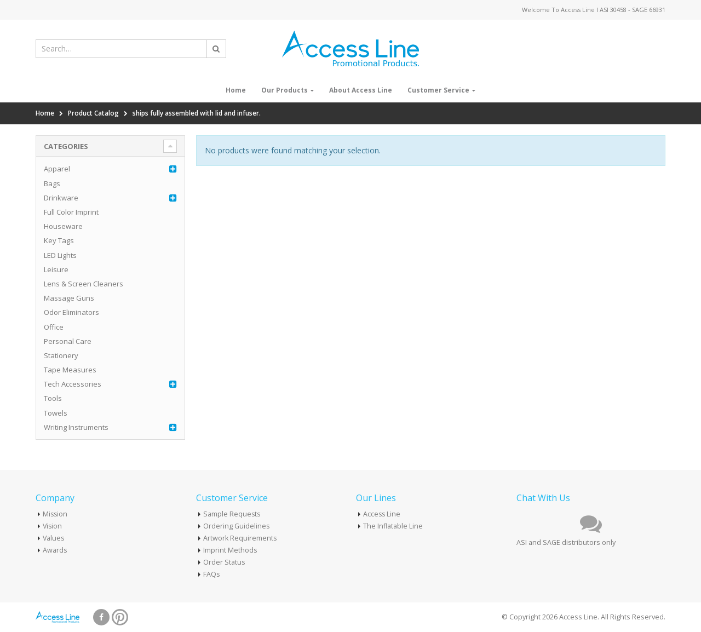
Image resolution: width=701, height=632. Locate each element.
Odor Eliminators (71, 312)
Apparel (57, 169)
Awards (55, 550)
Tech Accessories (72, 384)
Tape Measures (70, 370)
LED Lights (60, 255)
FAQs (211, 574)
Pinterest (120, 617)
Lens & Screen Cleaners (83, 284)
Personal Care (67, 341)
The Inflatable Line (393, 526)
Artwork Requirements (240, 538)
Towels (55, 413)
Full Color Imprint (71, 212)
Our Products (284, 90)
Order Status (224, 562)
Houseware (63, 226)
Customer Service (438, 90)
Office (54, 327)
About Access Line (360, 90)
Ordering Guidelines (236, 526)
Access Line (382, 514)
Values (54, 538)
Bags (52, 183)
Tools (53, 398)
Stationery (61, 355)
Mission (55, 514)
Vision (53, 526)
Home (236, 90)
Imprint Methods (230, 550)
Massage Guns (69, 298)
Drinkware (61, 198)
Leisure (56, 269)
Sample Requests (232, 514)
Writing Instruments (76, 427)
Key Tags (59, 240)
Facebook (101, 617)
